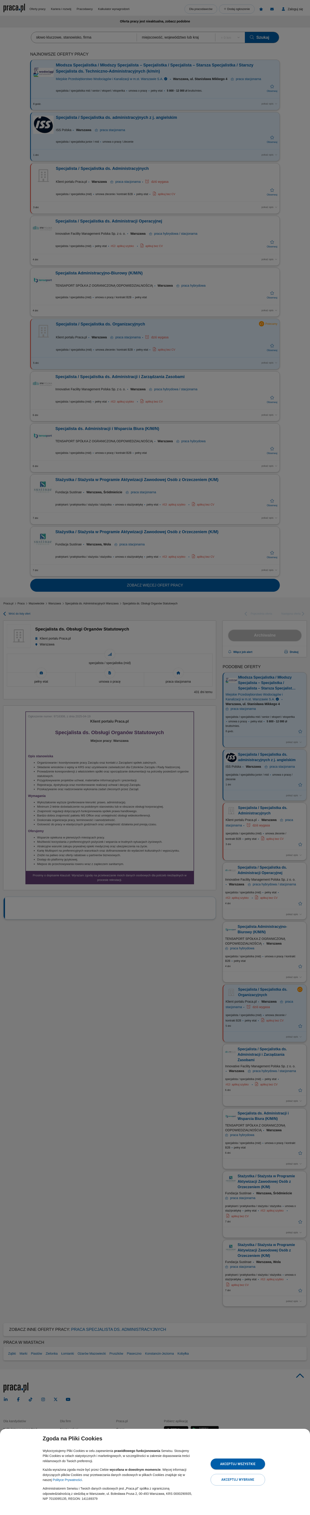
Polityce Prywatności (67, 1480)
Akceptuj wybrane (237, 1479)
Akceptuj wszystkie (238, 1464)
